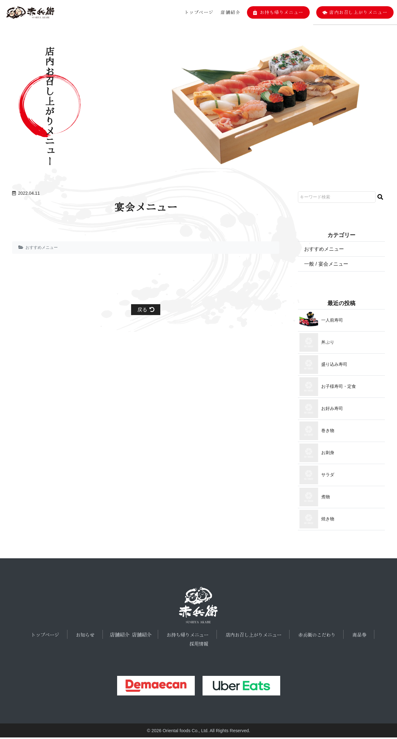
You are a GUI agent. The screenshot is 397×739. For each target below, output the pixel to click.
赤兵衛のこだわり (316, 635)
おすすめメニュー (42, 247)
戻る (145, 310)
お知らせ (86, 635)
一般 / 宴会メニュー (329, 265)
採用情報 (199, 644)
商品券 (356, 635)
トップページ (197, 12)
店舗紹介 (229, 12)
